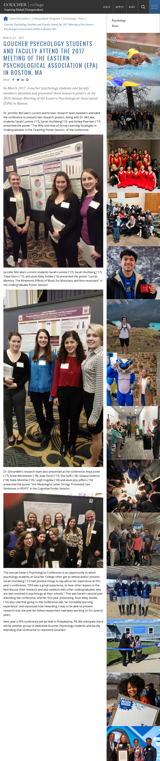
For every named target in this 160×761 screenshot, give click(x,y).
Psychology (69, 18)
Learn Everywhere (19, 18)
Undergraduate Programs (46, 18)
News (81, 18)
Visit (107, 7)
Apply (120, 7)
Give (132, 7)
